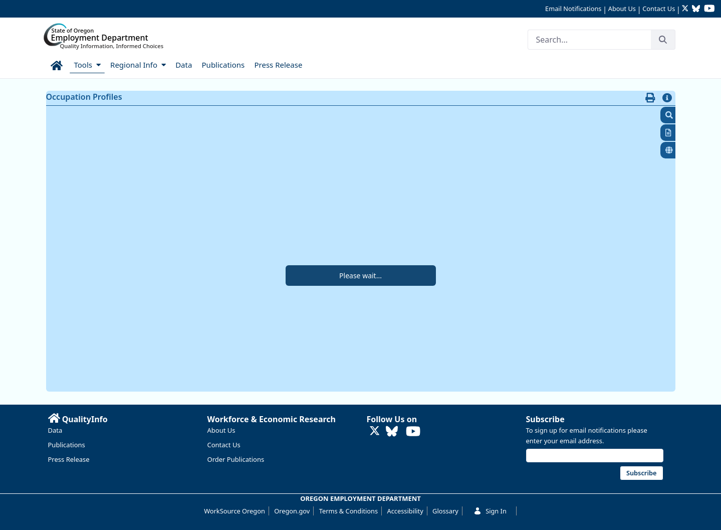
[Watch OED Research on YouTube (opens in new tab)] (709, 9)
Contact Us (658, 8)
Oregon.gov (292, 510)
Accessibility (405, 510)
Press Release (69, 459)
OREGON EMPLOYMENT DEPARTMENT (360, 498)
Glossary (445, 510)
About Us (622, 8)
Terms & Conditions (348, 510)
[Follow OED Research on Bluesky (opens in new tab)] (696, 9)
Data (55, 430)
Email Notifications (573, 8)
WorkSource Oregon (234, 510)
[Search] (589, 40)
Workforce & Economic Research (271, 419)
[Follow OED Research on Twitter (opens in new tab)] (686, 9)
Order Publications (236, 459)
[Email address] (594, 455)
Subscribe (545, 419)
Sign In (490, 510)
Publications (66, 444)
